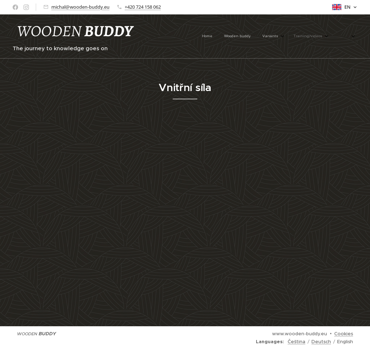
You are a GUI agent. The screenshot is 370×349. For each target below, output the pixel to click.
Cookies (343, 334)
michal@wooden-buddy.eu (80, 7)
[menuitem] (283, 36)
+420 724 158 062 (143, 7)
